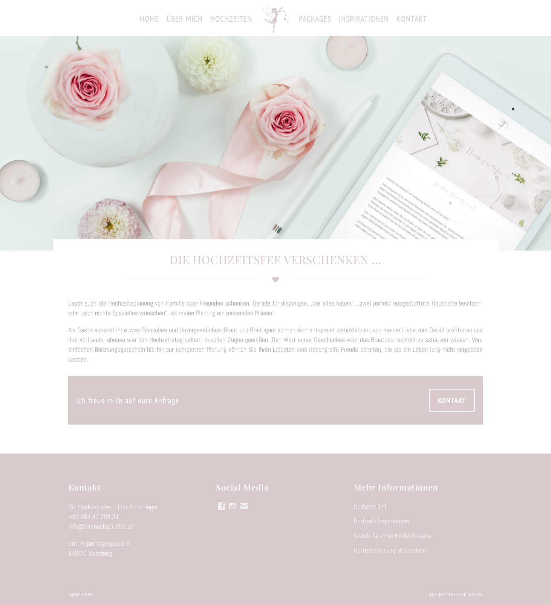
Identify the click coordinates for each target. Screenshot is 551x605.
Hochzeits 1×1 (370, 506)
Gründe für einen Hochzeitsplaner (393, 536)
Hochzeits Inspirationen (381, 521)
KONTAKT (452, 400)
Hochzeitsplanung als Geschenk (390, 550)
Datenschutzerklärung (456, 594)
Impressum (80, 594)
